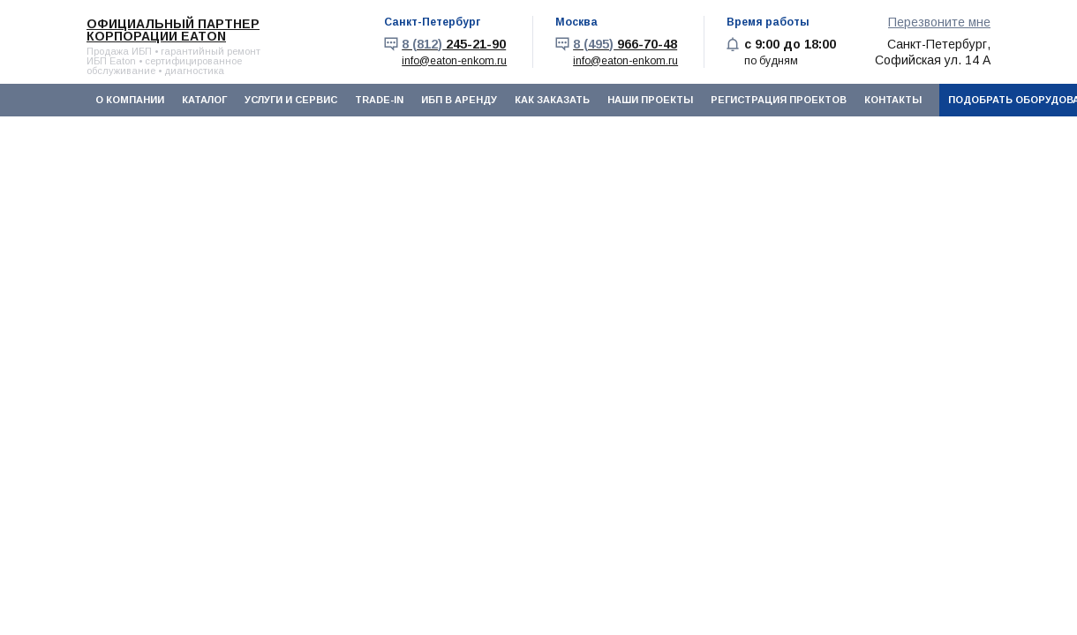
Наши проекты (650, 99)
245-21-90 (454, 44)
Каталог (204, 99)
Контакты (893, 99)
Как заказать (552, 99)
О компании (129, 99)
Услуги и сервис (291, 99)
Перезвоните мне (939, 22)
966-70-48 (625, 44)
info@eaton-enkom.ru (454, 61)
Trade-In (379, 99)
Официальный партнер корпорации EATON (173, 30)
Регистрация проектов (779, 99)
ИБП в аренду (459, 99)
